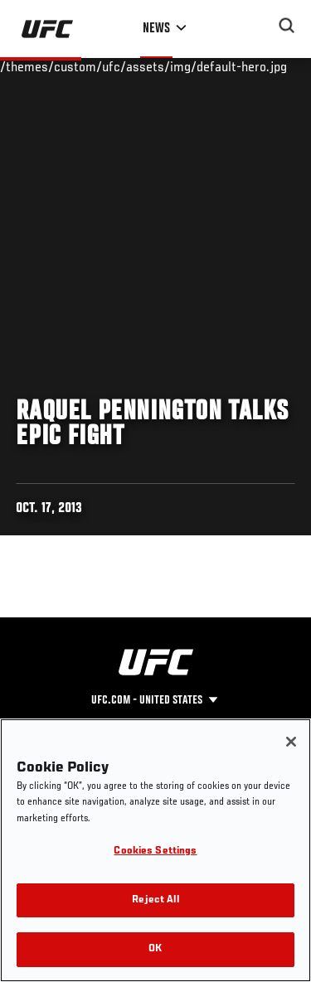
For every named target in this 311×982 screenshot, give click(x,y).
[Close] (291, 741)
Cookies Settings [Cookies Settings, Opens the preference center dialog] (155, 851)
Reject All (155, 900)
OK (155, 949)
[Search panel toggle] (287, 25)
